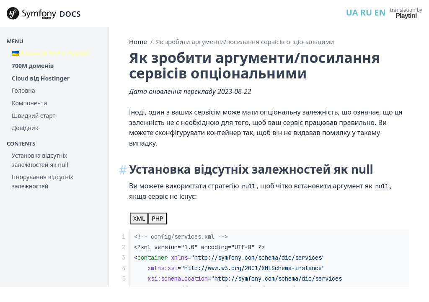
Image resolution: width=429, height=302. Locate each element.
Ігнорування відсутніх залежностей (42, 181)
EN (379, 12)
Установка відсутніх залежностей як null (40, 160)
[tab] (139, 218)
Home (138, 41)
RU (366, 12)
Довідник (25, 128)
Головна (23, 90)
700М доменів (33, 66)
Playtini (406, 15)
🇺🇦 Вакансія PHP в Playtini (50, 53)
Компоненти (29, 103)
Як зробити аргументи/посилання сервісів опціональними (245, 41)
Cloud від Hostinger (41, 78)
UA (352, 12)
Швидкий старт (33, 116)
